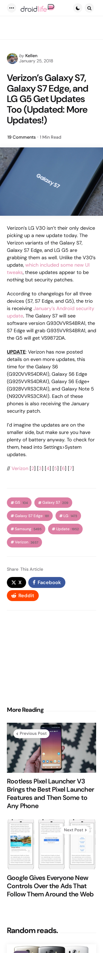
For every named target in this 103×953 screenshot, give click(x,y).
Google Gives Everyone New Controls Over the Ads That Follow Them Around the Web (50, 886)
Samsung (28, 529)
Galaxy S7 (55, 502)
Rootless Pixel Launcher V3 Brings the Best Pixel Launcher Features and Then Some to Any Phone (50, 793)
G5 (21, 502)
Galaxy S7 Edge (32, 515)
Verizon (20, 468)
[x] (16, 582)
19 (21, 137)
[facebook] (46, 582)
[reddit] (23, 595)
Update (67, 529)
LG (70, 515)
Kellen (31, 56)
